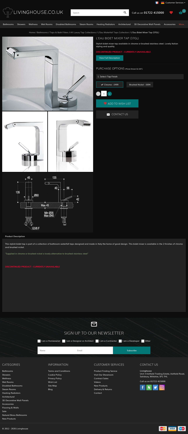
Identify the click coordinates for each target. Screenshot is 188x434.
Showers (21, 24)
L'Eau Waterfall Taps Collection (113, 32)
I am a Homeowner (50, 340)
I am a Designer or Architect (79, 340)
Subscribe (132, 350)
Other (147, 340)
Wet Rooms (46, 24)
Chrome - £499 (111, 84)
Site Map (52, 385)
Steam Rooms (86, 24)
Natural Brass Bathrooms (14, 414)
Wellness (33, 24)
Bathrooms (8, 24)
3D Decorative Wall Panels (147, 24)
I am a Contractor (108, 340)
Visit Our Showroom (103, 374)
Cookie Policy (55, 374)
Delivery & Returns (103, 389)
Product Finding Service (105, 370)
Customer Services (174, 2)
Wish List (52, 381)
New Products (9, 418)
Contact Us (117, 114)
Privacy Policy (55, 378)
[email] (94, 350)
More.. (182, 24)
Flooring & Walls (10, 407)
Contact (98, 392)
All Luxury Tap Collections (83, 32)
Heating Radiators (106, 24)
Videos (97, 381)
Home (32, 32)
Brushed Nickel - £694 (139, 84)
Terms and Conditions (59, 370)
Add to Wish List (117, 103)
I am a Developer (130, 340)
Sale (4, 411)
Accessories (169, 24)
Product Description (15, 236)
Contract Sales (101, 378)
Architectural (124, 24)
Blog (50, 389)
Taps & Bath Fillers (59, 32)
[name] (56, 350)
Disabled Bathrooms (66, 24)
